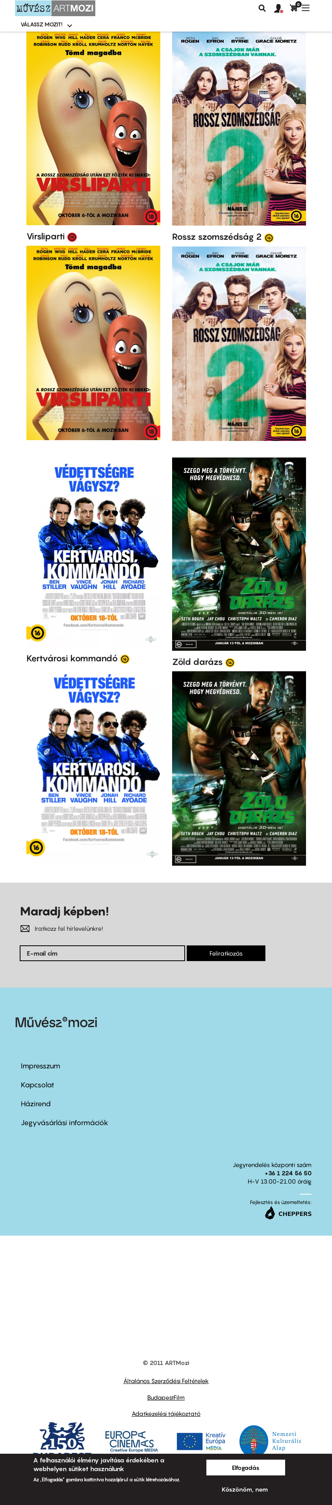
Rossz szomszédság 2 (217, 237)
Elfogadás (246, 1467)
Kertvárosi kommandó (72, 658)
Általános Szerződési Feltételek (166, 1380)
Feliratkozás (226, 953)
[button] (282, 9)
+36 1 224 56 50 (288, 1172)
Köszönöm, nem (245, 1489)
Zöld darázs (197, 662)
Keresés (262, 8)
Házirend (36, 1104)
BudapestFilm (166, 1397)
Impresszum (40, 1066)
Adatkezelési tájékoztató (166, 1413)
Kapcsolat (37, 1085)
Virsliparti (45, 236)
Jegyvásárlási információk (64, 1122)
